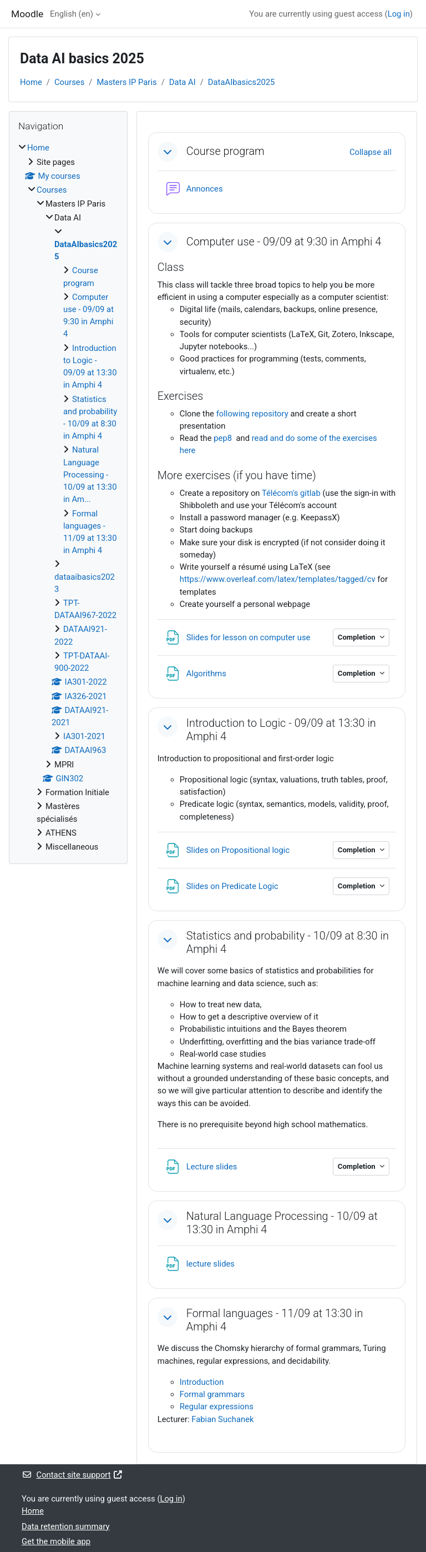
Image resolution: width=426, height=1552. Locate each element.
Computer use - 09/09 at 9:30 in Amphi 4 (284, 241)
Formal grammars (212, 1394)
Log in (399, 14)
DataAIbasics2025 (241, 82)
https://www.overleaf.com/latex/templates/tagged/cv (278, 579)
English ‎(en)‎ (71, 14)
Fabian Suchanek (222, 1419)
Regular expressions (216, 1407)
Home (31, 82)
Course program (225, 151)
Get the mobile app (56, 1541)
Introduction (202, 1382)
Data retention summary (66, 1526)
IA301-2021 (84, 736)
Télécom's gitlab (291, 493)
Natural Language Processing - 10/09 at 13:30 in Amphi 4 (282, 1223)
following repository (253, 414)
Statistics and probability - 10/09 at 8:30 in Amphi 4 (287, 943)
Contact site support (72, 1475)
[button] (168, 152)
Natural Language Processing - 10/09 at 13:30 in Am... (89, 474)
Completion (357, 637)
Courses (69, 82)
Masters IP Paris (126, 82)
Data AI (182, 82)
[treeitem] (68, 497)
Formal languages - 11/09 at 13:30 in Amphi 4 (274, 1320)
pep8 (224, 438)
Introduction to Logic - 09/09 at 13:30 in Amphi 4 (281, 730)
